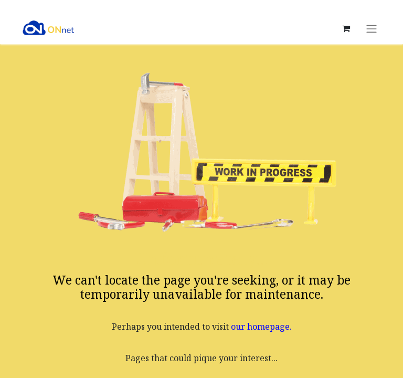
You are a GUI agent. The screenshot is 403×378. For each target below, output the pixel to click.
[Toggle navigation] (371, 28)
